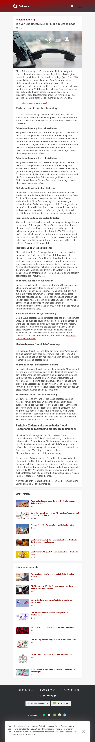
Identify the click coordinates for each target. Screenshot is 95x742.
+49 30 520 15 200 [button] (70, 690)
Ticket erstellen (37, 703)
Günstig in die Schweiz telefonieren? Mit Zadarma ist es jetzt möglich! (53, 670)
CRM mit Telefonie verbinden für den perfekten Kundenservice (49, 613)
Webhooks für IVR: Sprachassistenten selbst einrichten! (52, 627)
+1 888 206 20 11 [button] (24, 690)
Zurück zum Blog (27, 19)
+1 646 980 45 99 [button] (47, 690)
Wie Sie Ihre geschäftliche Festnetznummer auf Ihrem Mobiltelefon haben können (52, 587)
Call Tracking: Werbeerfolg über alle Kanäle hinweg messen (54, 639)
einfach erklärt (40, 103)
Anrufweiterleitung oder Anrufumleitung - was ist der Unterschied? (52, 601)
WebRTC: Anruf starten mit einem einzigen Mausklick (51, 654)
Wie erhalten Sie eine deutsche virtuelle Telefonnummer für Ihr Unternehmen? (54, 502)
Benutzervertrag (69, 733)
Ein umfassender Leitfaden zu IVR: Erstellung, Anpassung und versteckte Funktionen (55, 514)
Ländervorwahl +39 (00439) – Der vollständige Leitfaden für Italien (54, 553)
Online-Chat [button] (61, 703)
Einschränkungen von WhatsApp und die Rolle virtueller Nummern (52, 575)
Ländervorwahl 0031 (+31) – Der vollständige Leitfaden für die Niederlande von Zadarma (54, 541)
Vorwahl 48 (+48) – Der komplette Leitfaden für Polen (52, 525)
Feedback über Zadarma (49, 733)
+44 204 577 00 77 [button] (47, 696)
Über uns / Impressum (27, 733)
